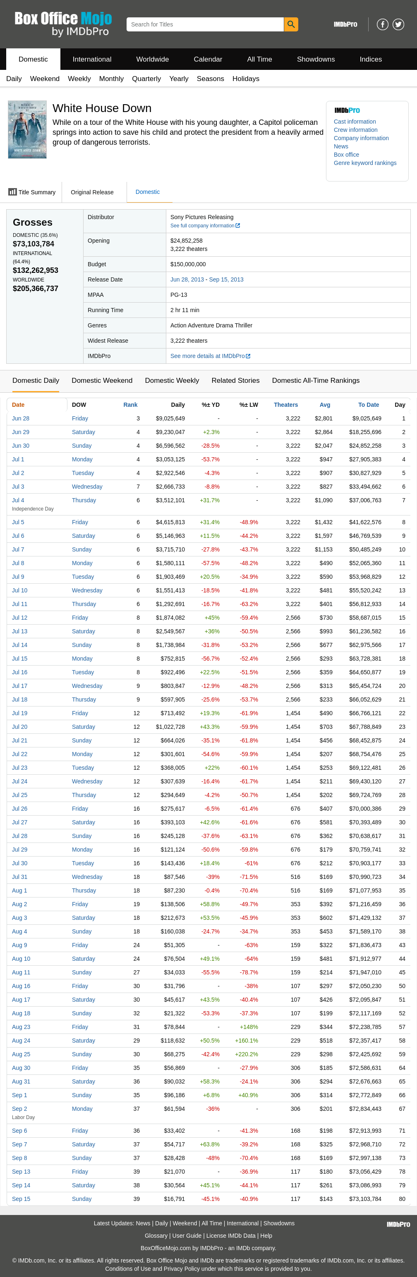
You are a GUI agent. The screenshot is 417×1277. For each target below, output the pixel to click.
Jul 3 (18, 486)
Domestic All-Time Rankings (316, 380)
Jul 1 (18, 459)
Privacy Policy (182, 1268)
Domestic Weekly (172, 380)
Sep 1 (19, 1095)
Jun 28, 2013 (187, 279)
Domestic (33, 59)
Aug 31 (21, 1081)
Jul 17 (19, 686)
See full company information (205, 226)
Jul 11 (19, 604)
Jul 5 (18, 522)
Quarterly (146, 79)
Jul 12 (19, 617)
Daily (14, 79)
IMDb (243, 1248)
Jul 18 (19, 699)
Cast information (355, 121)
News (341, 146)
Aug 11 (21, 972)
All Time (259, 59)
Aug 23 (21, 1027)
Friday (80, 418)
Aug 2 (19, 904)
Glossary (156, 1235)
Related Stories (235, 380)
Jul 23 (19, 767)
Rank (130, 404)
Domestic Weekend (102, 380)
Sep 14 (21, 1185)
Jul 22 (19, 754)
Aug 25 (21, 1054)
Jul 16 (19, 672)
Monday (82, 459)
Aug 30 (21, 1068)
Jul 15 (19, 658)
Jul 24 (19, 781)
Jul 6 (18, 535)
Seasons (210, 79)
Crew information (356, 130)
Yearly (179, 79)
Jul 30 (19, 863)
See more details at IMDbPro (210, 356)
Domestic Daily (35, 380)
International (92, 59)
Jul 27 (19, 822)
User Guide (187, 1235)
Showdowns (316, 59)
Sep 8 (19, 1158)
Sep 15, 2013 (226, 279)
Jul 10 (19, 590)
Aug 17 (21, 999)
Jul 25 (19, 795)
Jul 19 (19, 713)
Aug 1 (19, 890)
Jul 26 (19, 808)
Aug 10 (21, 958)
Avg (325, 404)
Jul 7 (18, 549)
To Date (368, 404)
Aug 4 (19, 931)
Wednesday (87, 486)
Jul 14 (19, 645)
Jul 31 (19, 877)
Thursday (84, 500)
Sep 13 (21, 1171)
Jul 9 (18, 576)
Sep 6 (19, 1130)
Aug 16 (21, 986)
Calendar (208, 59)
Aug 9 (19, 945)
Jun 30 (20, 445)
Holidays (245, 79)
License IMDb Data (231, 1235)
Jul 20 (19, 726)
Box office (346, 154)
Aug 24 (21, 1040)
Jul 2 (18, 473)
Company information (361, 138)
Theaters (286, 404)
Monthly (111, 79)
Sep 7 (19, 1144)
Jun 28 (20, 418)
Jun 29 (20, 432)
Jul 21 (19, 740)
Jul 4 (18, 500)
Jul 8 (18, 563)
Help (266, 1235)
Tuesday (83, 473)
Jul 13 (19, 631)
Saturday (83, 432)
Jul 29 (19, 849)
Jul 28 (19, 836)
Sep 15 (21, 1199)
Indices (371, 59)
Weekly (79, 79)
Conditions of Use (128, 1268)
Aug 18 (21, 1013)
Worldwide (152, 59)
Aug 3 (19, 917)
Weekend (45, 79)
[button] (367, 167)
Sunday (81, 445)
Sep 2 (19, 1108)
